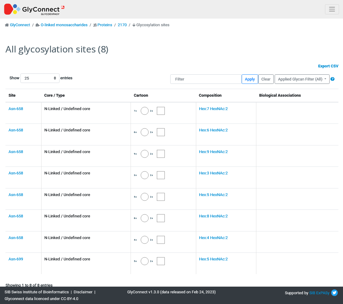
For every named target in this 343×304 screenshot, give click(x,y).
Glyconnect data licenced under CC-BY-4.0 (41, 298)
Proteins (105, 25)
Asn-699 (16, 259)
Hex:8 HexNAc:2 (213, 216)
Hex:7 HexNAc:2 (213, 108)
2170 (122, 25)
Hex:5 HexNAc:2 (213, 194)
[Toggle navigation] (332, 9)
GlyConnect (20, 25)
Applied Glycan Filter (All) (300, 79)
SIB (312, 293)
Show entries (29, 78)
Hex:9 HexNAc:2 (213, 151)
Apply (250, 79)
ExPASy (323, 293)
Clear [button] (265, 79)
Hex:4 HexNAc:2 (213, 237)
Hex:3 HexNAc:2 (213, 173)
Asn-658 (16, 108)
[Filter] (205, 79)
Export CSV (328, 66)
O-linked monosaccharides (64, 25)
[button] (332, 79)
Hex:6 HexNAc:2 (213, 130)
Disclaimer (83, 292)
